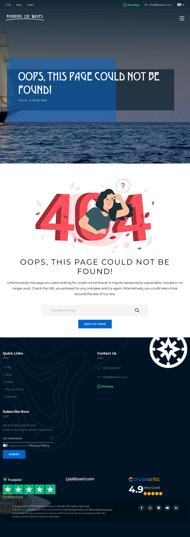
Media (30, 4)
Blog (18, 4)
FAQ (8, 4)
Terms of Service (97, 509)
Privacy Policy (14, 389)
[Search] (142, 310)
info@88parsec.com (160, 4)
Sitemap (10, 396)
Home (22, 100)
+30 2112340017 (111, 368)
